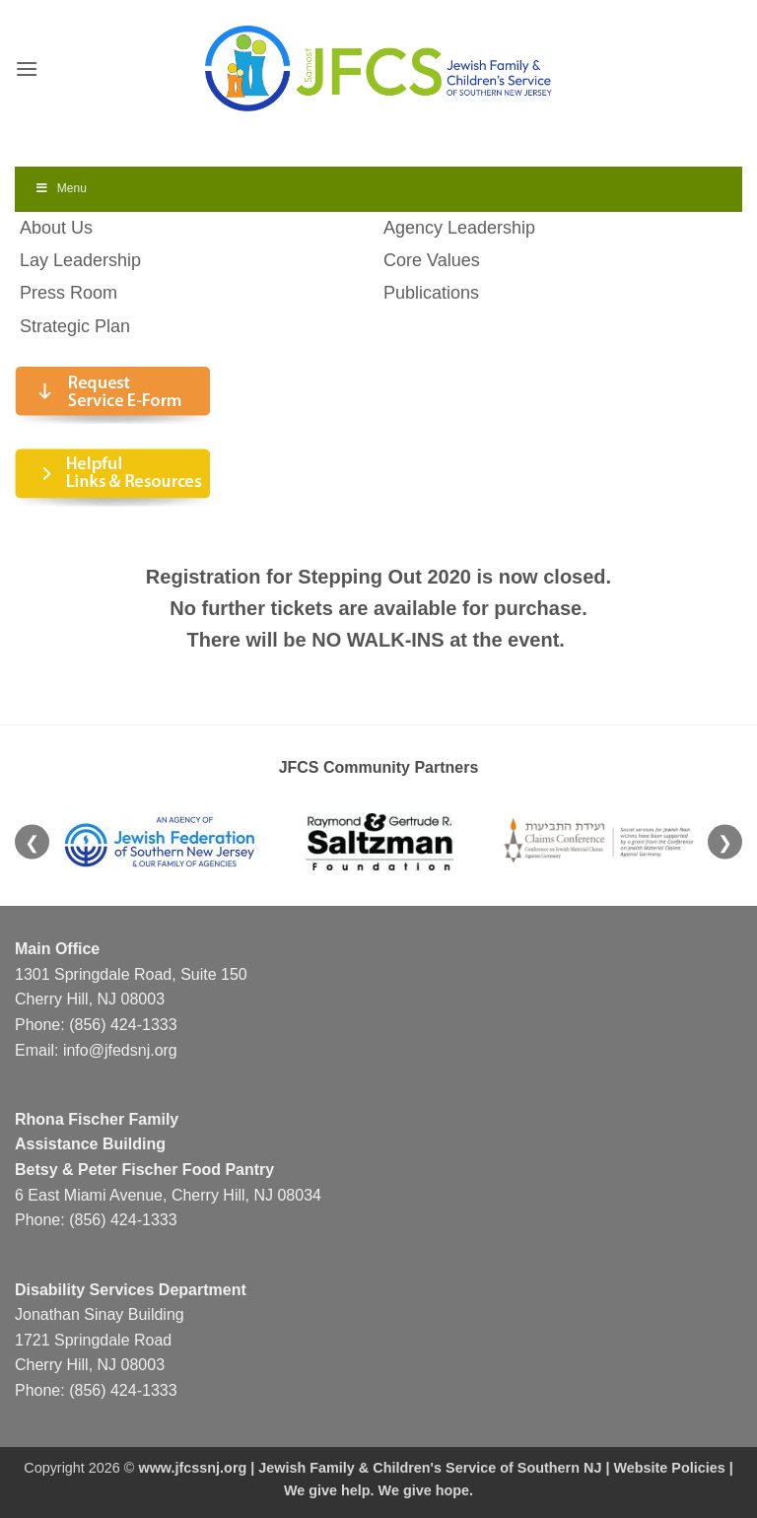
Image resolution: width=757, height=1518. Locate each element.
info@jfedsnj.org (120, 1050)
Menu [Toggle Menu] (60, 188)
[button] (26, 68)
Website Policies (668, 1468)
